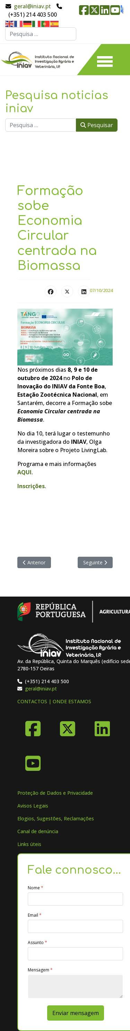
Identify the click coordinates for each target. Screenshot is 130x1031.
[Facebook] (33, 726)
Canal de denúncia (37, 831)
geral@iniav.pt (32, 6)
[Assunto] (75, 953)
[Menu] (105, 59)
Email (35, 915)
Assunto (37, 942)
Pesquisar (96, 125)
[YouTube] (33, 761)
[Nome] (75, 899)
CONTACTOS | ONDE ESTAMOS (54, 701)
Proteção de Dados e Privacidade (55, 793)
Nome (35, 888)
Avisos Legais (32, 805)
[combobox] (40, 34)
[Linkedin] (102, 726)
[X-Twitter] (67, 726)
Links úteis (29, 844)
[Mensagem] (75, 986)
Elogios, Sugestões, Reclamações (55, 818)
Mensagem (40, 970)
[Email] (75, 926)
